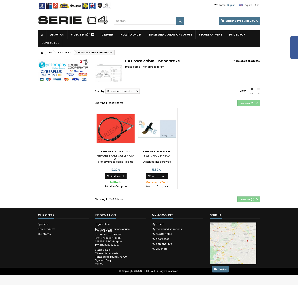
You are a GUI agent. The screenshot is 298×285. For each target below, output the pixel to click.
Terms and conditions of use (170, 34)
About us (57, 34)
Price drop (237, 34)
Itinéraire (220, 269)
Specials (43, 224)
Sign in (231, 5)
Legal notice (102, 224)
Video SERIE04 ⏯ (82, 34)
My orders (158, 224)
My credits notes (162, 234)
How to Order (131, 34)
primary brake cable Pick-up (116, 157)
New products (46, 229)
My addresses (160, 239)
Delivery (107, 34)
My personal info (162, 244)
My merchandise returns (167, 229)
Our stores (44, 234)
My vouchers (159, 249)
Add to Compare (117, 186)
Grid (252, 91)
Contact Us (50, 43)
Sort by (99, 91)
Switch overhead (157, 156)
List (258, 91)
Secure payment (210, 34)
